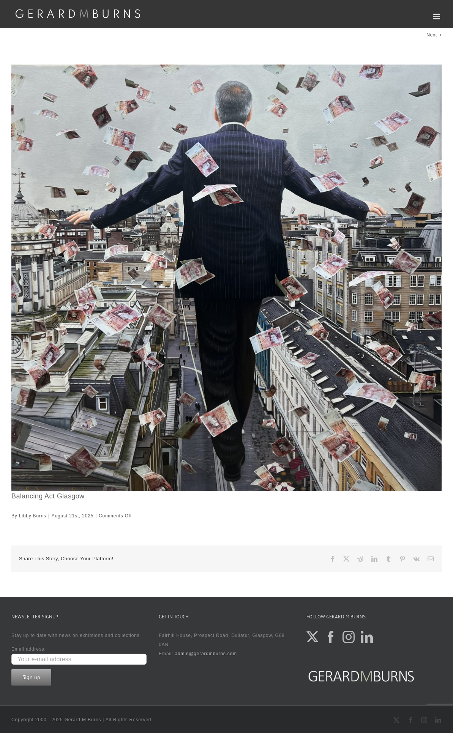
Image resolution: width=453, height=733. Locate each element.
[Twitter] (312, 637)
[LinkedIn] (367, 637)
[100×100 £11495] (226, 278)
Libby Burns (32, 516)
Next (431, 35)
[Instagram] (349, 637)
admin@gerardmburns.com (206, 653)
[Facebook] (331, 637)
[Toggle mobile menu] (437, 16)
